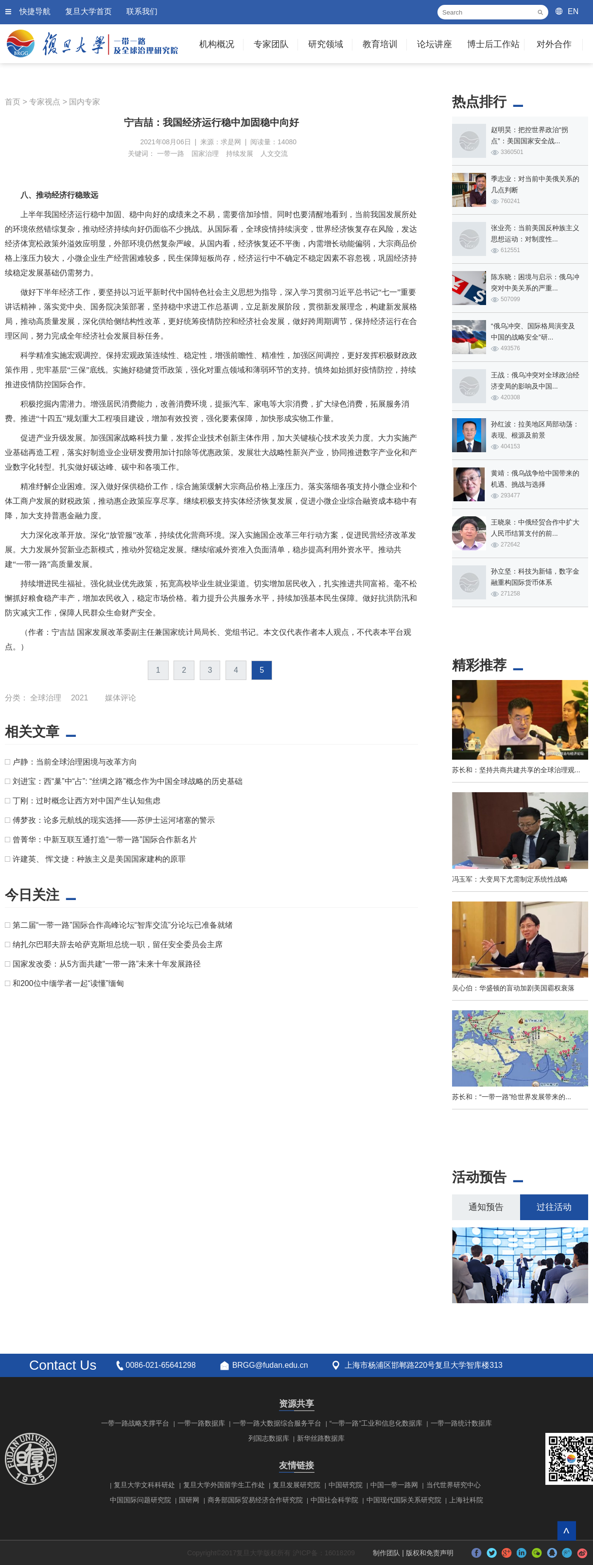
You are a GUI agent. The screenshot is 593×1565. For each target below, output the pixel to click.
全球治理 (45, 698)
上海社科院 (466, 1500)
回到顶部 (566, 1531)
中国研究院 (346, 1485)
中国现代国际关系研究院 (403, 1500)
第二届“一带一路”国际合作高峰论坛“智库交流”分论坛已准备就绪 (123, 925)
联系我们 (141, 11)
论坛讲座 (434, 44)
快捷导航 (35, 11)
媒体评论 (120, 698)
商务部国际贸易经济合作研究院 (255, 1500)
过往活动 (554, 1207)
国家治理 (205, 153)
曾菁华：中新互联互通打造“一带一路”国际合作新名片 (105, 839)
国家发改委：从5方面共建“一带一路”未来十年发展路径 (107, 964)
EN (573, 11)
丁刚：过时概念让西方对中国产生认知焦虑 (86, 801)
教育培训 (380, 44)
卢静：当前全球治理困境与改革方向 (75, 762)
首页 (12, 102)
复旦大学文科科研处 (144, 1485)
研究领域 (325, 44)
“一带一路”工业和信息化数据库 (376, 1423)
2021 (79, 698)
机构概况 (216, 44)
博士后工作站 (493, 44)
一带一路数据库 (201, 1423)
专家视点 (44, 102)
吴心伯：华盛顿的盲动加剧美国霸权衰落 (513, 988)
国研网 (189, 1500)
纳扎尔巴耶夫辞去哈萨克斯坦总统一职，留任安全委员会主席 (118, 944)
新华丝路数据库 (321, 1438)
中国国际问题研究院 (140, 1500)
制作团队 (386, 1553)
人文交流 (274, 153)
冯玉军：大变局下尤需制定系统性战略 (510, 879)
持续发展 (239, 153)
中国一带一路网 (394, 1485)
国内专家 (84, 102)
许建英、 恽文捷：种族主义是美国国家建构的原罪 (99, 859)
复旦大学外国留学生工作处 (224, 1485)
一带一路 (170, 153)
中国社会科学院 (334, 1500)
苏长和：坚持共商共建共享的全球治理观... (516, 770)
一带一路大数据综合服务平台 (277, 1423)
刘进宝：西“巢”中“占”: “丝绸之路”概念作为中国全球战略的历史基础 (128, 781)
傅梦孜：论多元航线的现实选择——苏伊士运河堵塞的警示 (114, 820)
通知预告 (486, 1207)
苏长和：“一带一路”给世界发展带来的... (511, 1097)
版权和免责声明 (429, 1553)
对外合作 (554, 44)
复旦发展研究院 (296, 1485)
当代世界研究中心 (453, 1485)
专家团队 (271, 44)
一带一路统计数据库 (461, 1423)
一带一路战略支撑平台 (135, 1423)
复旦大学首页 (88, 11)
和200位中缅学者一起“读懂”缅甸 (68, 983)
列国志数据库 (268, 1438)
